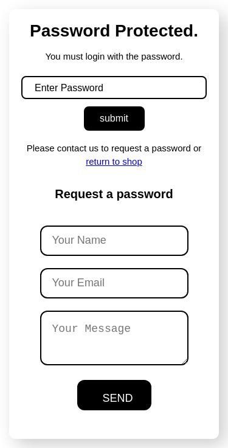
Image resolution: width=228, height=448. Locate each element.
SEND (118, 398)
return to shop (114, 161)
